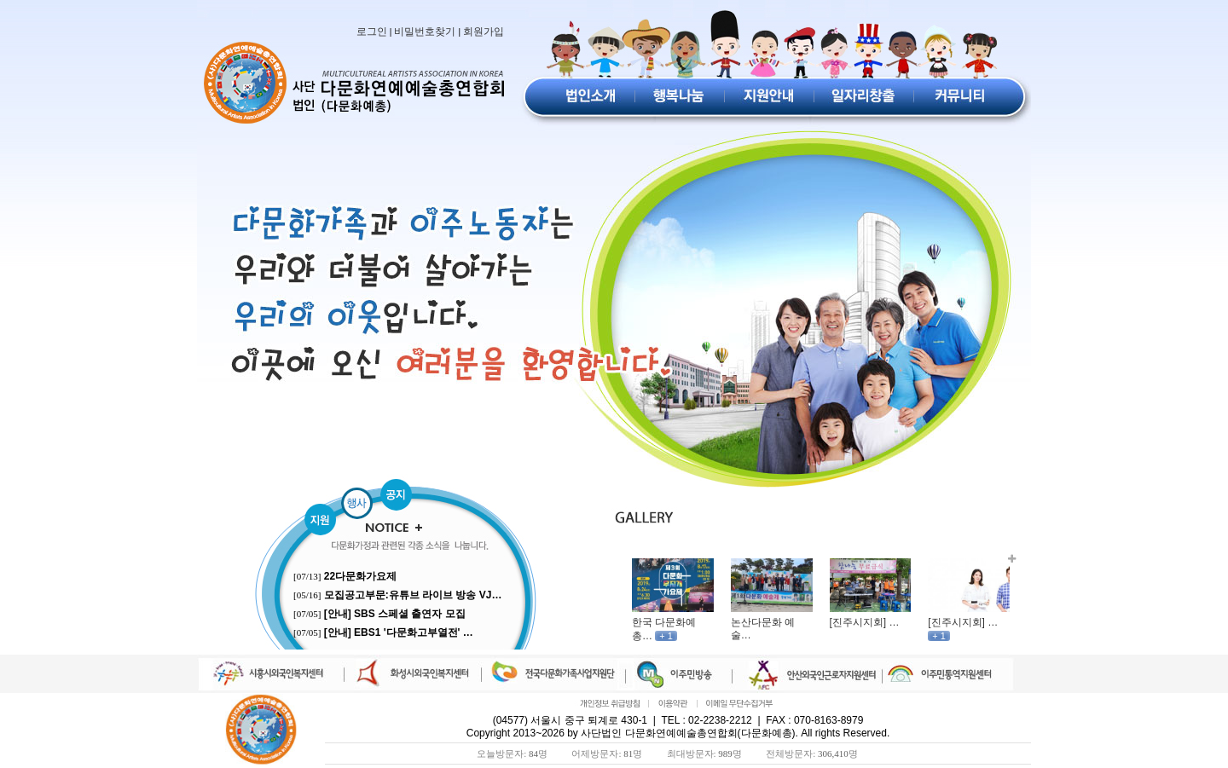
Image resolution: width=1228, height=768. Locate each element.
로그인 (371, 32)
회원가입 (483, 32)
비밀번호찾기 (424, 32)
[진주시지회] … (865, 622)
